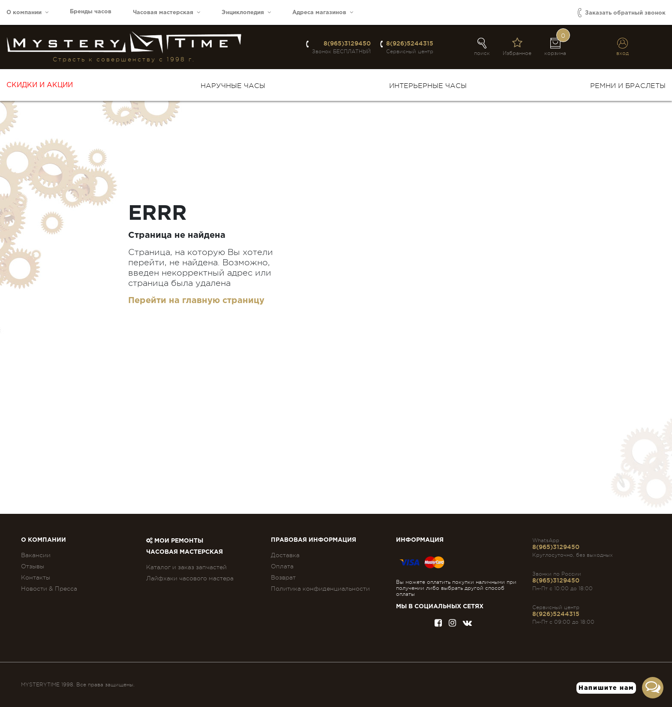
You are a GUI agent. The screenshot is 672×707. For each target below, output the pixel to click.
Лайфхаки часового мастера (190, 578)
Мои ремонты (174, 540)
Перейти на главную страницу (196, 300)
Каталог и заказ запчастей (186, 567)
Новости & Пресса (49, 588)
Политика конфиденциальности (320, 588)
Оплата (282, 566)
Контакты (35, 577)
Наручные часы (233, 86)
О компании (27, 12)
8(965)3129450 (347, 43)
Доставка (285, 555)
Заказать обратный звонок (622, 12)
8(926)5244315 (409, 43)
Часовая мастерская (166, 12)
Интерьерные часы (428, 86)
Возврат (283, 577)
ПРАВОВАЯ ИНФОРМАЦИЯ (313, 540)
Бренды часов (90, 11)
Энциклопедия (246, 12)
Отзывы (32, 566)
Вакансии (36, 555)
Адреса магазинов (322, 12)
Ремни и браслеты (628, 86)
